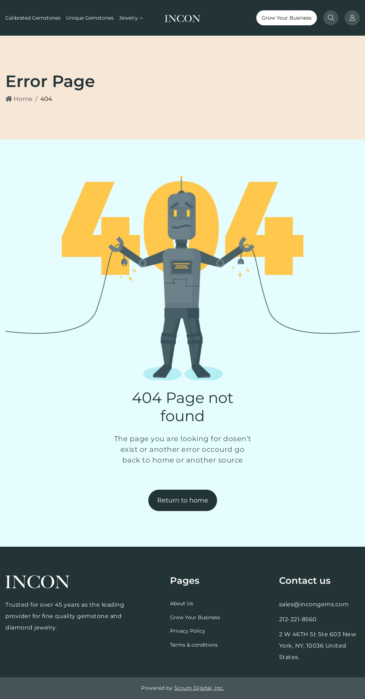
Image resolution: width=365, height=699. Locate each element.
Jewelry (128, 18)
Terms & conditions (194, 645)
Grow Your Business (287, 18)
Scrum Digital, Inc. (199, 688)
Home (18, 98)
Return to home (182, 500)
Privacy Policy (187, 631)
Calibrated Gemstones (33, 18)
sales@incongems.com (314, 604)
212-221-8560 (298, 619)
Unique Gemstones (90, 18)
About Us (181, 603)
